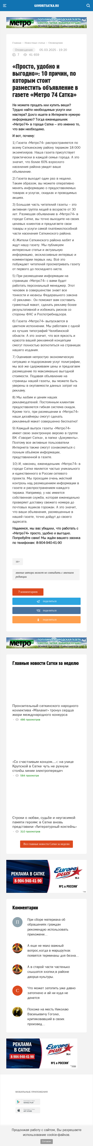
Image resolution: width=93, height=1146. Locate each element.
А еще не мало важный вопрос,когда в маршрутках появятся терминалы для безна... (53, 950)
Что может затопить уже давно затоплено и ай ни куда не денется (51, 993)
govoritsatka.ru (46, 6)
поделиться (47, 601)
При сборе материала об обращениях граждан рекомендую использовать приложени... (47, 926)
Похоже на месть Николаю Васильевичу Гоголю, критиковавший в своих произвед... (48, 1016)
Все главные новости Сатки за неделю (46, 844)
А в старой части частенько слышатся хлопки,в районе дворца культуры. (48, 972)
